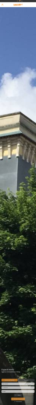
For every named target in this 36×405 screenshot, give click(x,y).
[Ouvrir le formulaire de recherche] (18, 398)
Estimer (26, 383)
